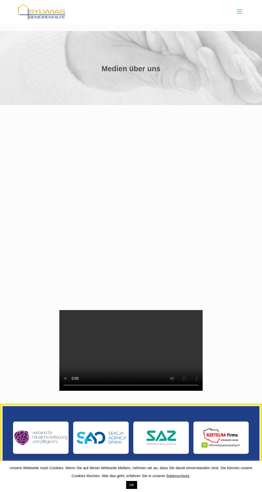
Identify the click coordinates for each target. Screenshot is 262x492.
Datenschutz (178, 476)
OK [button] (131, 485)
